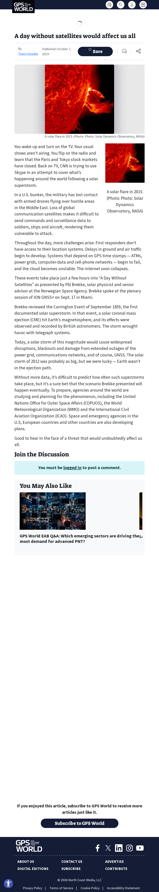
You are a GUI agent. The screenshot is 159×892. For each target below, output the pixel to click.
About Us (25, 861)
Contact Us (71, 861)
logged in (72, 467)
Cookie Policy (90, 888)
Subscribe (71, 868)
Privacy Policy (32, 888)
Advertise (114, 861)
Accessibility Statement (123, 888)
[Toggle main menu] (143, 4)
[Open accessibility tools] (8, 883)
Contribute (116, 868)
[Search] (120, 4)
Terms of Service (61, 888)
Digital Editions (32, 868)
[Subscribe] (109, 4)
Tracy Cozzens (28, 53)
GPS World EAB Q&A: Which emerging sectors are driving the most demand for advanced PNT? (79, 538)
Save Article (95, 51)
